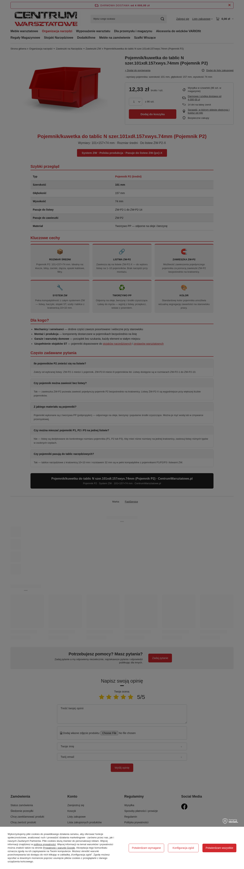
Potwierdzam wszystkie (219, 847)
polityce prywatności (45, 844)
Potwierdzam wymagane (146, 847)
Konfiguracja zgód (183, 847)
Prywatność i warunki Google (59, 847)
